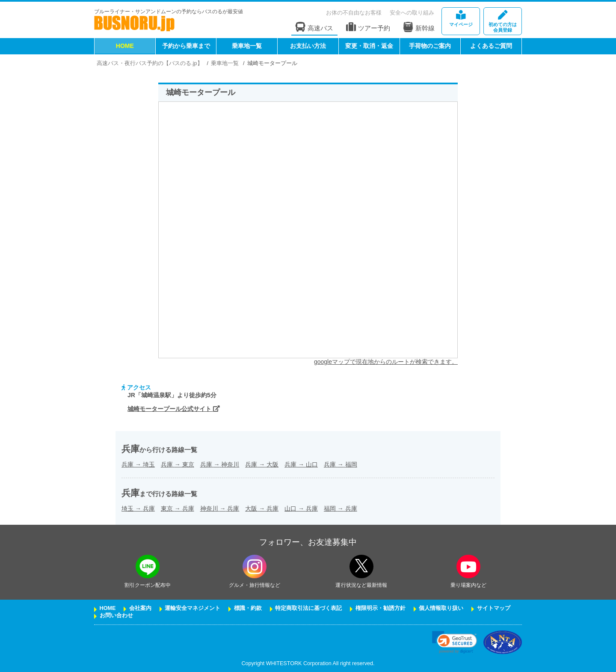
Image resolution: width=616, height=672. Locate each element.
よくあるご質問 (491, 45)
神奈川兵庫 (220, 508)
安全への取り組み (412, 12)
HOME (125, 45)
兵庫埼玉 (138, 464)
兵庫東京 (177, 464)
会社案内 (140, 608)
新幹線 (419, 27)
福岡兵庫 (340, 508)
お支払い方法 (308, 45)
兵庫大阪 (261, 464)
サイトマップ (493, 608)
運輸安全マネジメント (192, 608)
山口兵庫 (301, 508)
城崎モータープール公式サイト (173, 408)
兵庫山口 (301, 464)
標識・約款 (248, 608)
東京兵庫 (177, 508)
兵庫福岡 (340, 464)
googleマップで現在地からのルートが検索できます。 (386, 361)
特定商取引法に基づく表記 (308, 608)
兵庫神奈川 (220, 464)
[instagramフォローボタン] (255, 566)
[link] (454, 642)
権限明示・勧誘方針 (380, 608)
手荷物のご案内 (430, 45)
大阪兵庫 (261, 508)
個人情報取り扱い (441, 608)
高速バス (314, 27)
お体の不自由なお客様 (354, 12)
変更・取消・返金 (369, 45)
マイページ (461, 18)
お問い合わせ (116, 615)
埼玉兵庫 (138, 508)
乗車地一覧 (247, 45)
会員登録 (502, 21)
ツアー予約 (368, 27)
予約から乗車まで (186, 45)
